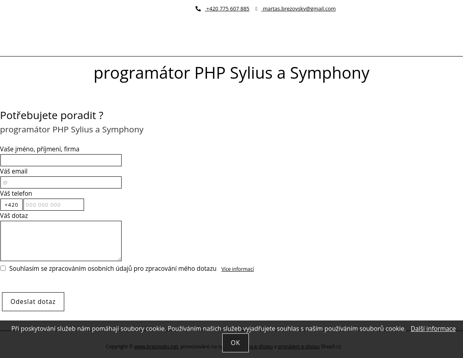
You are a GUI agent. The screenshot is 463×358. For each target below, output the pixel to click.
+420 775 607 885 (222, 8)
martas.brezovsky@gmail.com (295, 8)
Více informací (237, 269)
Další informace (433, 329)
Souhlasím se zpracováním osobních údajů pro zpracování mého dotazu (113, 268)
